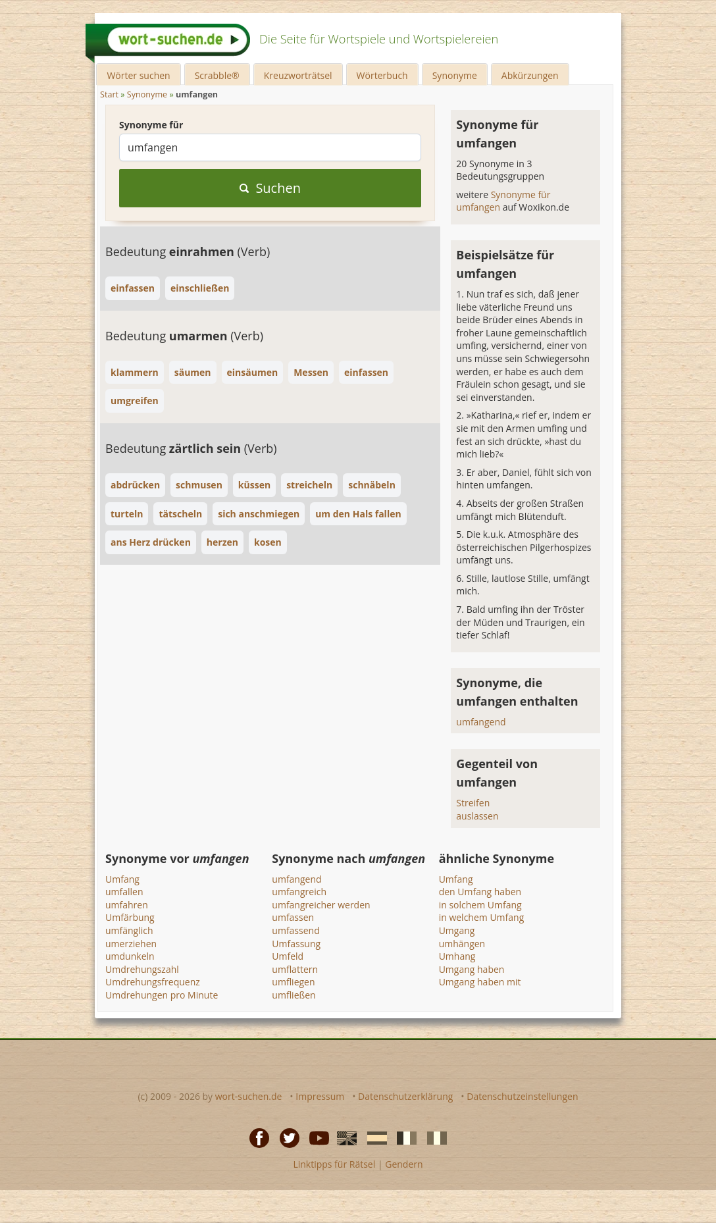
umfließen (293, 995)
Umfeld (287, 956)
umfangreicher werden (321, 904)
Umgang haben (472, 969)
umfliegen (293, 982)
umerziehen (131, 943)
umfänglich (129, 930)
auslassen (477, 816)
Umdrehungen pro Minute (161, 995)
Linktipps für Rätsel (334, 1164)
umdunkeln (130, 956)
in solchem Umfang (480, 904)
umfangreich (299, 891)
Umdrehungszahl (142, 969)
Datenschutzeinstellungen (522, 1096)
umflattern (295, 969)
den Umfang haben (480, 891)
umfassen (293, 917)
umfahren (126, 904)
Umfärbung (130, 917)
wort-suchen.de (248, 1096)
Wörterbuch (382, 75)
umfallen (124, 891)
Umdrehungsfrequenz (152, 982)
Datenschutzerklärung (405, 1096)
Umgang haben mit (480, 982)
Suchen (270, 188)
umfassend (295, 930)
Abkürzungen (530, 75)
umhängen (462, 943)
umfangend (480, 722)
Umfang (122, 879)
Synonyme (454, 75)
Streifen (473, 802)
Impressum (319, 1096)
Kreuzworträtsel (298, 75)
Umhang (457, 956)
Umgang (457, 930)
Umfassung (296, 943)
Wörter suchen (138, 75)
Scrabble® (217, 75)
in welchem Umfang (481, 917)
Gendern (403, 1164)
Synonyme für (151, 124)
